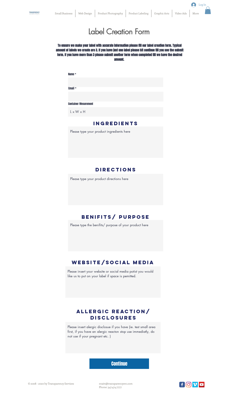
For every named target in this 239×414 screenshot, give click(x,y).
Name (71, 74)
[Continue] (119, 363)
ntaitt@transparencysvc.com (116, 383)
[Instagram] (188, 384)
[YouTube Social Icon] (201, 384)
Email (71, 88)
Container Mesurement (80, 103)
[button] (208, 10)
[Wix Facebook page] (182, 384)
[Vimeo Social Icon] (195, 384)
